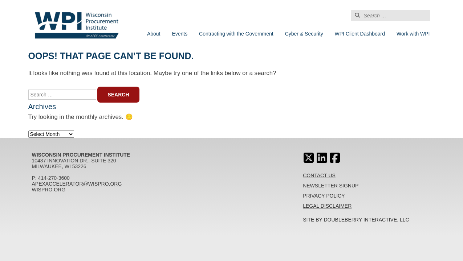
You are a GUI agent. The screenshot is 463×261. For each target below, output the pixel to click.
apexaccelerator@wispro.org (77, 184)
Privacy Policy (324, 196)
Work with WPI (413, 34)
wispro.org (49, 189)
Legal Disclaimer (327, 206)
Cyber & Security (304, 34)
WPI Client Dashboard (360, 34)
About (154, 34)
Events (179, 34)
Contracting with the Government (236, 34)
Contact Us (319, 175)
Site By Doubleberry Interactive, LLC (356, 220)
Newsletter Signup (330, 185)
